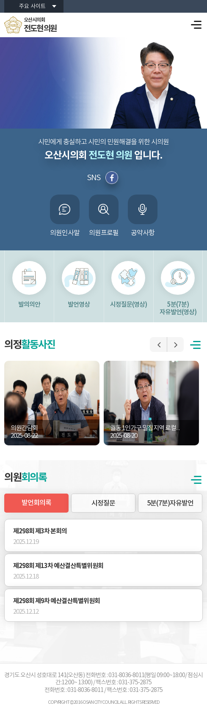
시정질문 (103, 503)
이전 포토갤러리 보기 (158, 344)
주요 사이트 (32, 6)
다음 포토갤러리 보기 (175, 344)
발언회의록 (36, 503)
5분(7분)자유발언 (170, 503)
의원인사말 (65, 233)
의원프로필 (104, 233)
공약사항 (143, 233)
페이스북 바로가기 (112, 177)
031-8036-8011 (85, 690)
